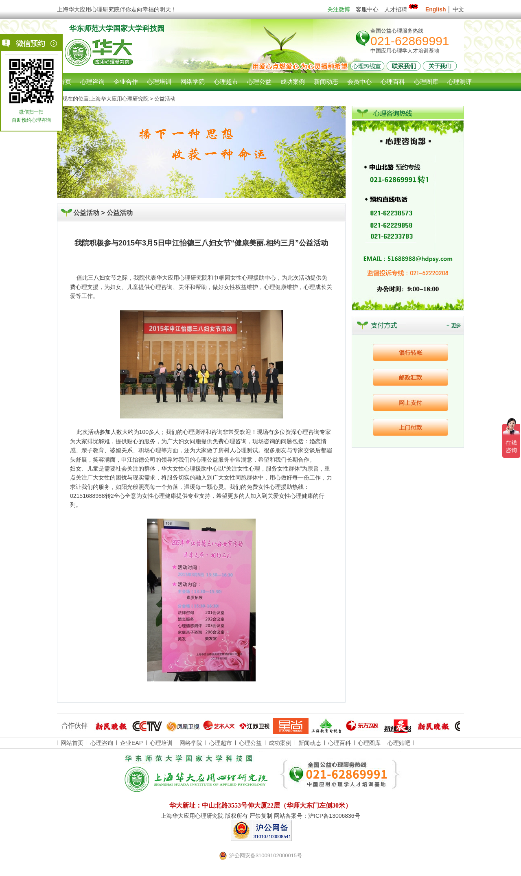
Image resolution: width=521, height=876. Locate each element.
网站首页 (59, 81)
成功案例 (280, 743)
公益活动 (120, 212)
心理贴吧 (398, 743)
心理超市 (220, 743)
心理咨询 (92, 81)
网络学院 (191, 743)
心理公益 (250, 743)
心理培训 (161, 743)
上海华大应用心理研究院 (119, 99)
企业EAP (131, 743)
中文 (458, 9)
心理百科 (339, 743)
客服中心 (367, 9)
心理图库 (369, 743)
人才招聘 (402, 9)
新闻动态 (309, 743)
